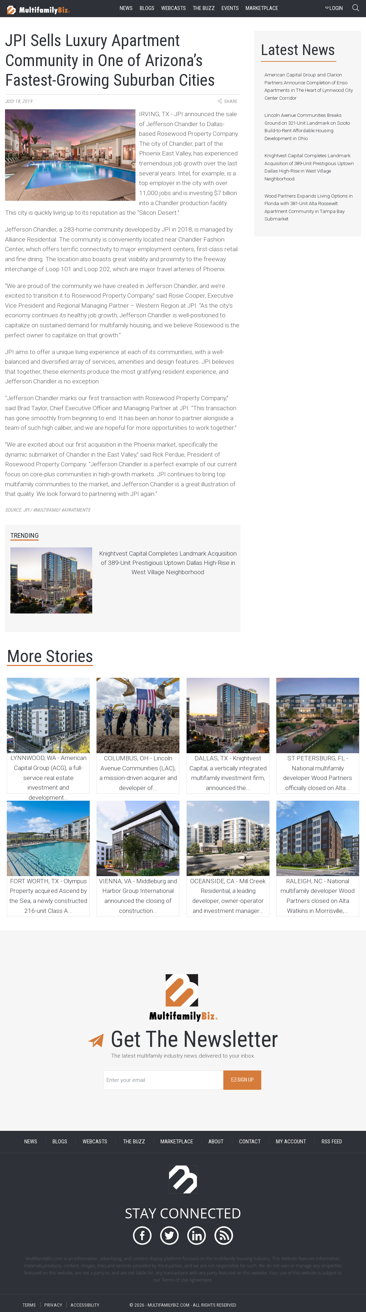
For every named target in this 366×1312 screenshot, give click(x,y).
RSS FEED (332, 1141)
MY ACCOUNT (291, 1141)
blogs (147, 8)
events (230, 8)
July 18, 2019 (18, 101)
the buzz (204, 8)
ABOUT (215, 1141)
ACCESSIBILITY (84, 1304)
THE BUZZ (134, 1141)
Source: (47, 510)
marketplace (262, 8)
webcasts (173, 8)
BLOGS (60, 1141)
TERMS (29, 1304)
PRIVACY (53, 1304)
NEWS (30, 1141)
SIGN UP (242, 1080)
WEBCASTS (95, 1141)
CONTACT (250, 1141)
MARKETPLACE (176, 1141)
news (126, 8)
